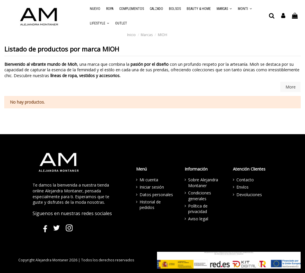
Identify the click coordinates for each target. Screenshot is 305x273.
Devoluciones (249, 194)
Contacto (245, 179)
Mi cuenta (149, 179)
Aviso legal (198, 218)
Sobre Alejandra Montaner (203, 182)
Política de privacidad (198, 208)
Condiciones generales (199, 195)
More (291, 87)
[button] (224, 8)
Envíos (242, 187)
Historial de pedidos (150, 204)
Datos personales (156, 194)
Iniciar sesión (152, 187)
